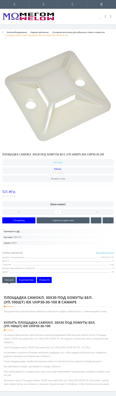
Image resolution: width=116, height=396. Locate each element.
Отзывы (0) (44, 280)
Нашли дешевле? (58, 204)
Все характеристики (105, 252)
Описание (9, 280)
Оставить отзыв (58, 179)
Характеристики (26, 280)
